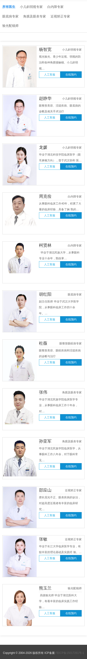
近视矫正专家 (60, 16)
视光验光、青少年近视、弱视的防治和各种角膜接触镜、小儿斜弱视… (60, 62)
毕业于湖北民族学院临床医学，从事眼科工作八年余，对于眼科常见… (60, 454)
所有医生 (8, 7)
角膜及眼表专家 (34, 16)
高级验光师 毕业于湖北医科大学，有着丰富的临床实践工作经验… (58, 601)
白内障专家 (55, 7)
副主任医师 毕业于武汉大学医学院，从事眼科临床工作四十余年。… (59, 307)
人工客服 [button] (49, 74)
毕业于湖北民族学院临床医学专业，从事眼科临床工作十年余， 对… (58, 405)
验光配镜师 (10, 26)
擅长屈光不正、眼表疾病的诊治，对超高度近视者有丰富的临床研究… (60, 503)
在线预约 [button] (71, 74)
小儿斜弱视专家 (31, 7)
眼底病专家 (10, 16)
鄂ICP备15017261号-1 (70, 653)
